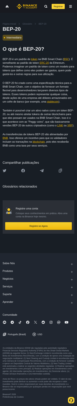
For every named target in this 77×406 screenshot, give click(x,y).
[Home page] (27, 6)
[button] (70, 6)
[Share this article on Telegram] (42, 171)
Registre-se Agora (38, 226)
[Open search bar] (45, 6)
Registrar (58, 6)
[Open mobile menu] (70, 6)
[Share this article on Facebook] (23, 171)
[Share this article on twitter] (4, 171)
